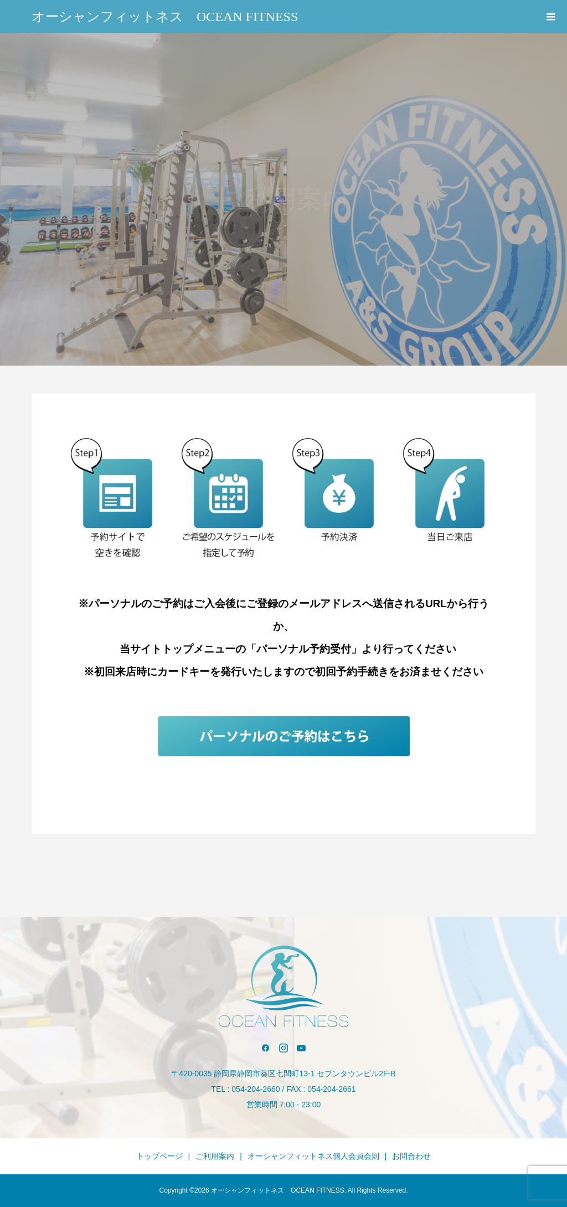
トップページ (159, 1156)
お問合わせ (411, 1156)
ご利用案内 (214, 1156)
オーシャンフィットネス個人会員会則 (313, 1156)
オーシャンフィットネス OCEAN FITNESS (165, 16)
